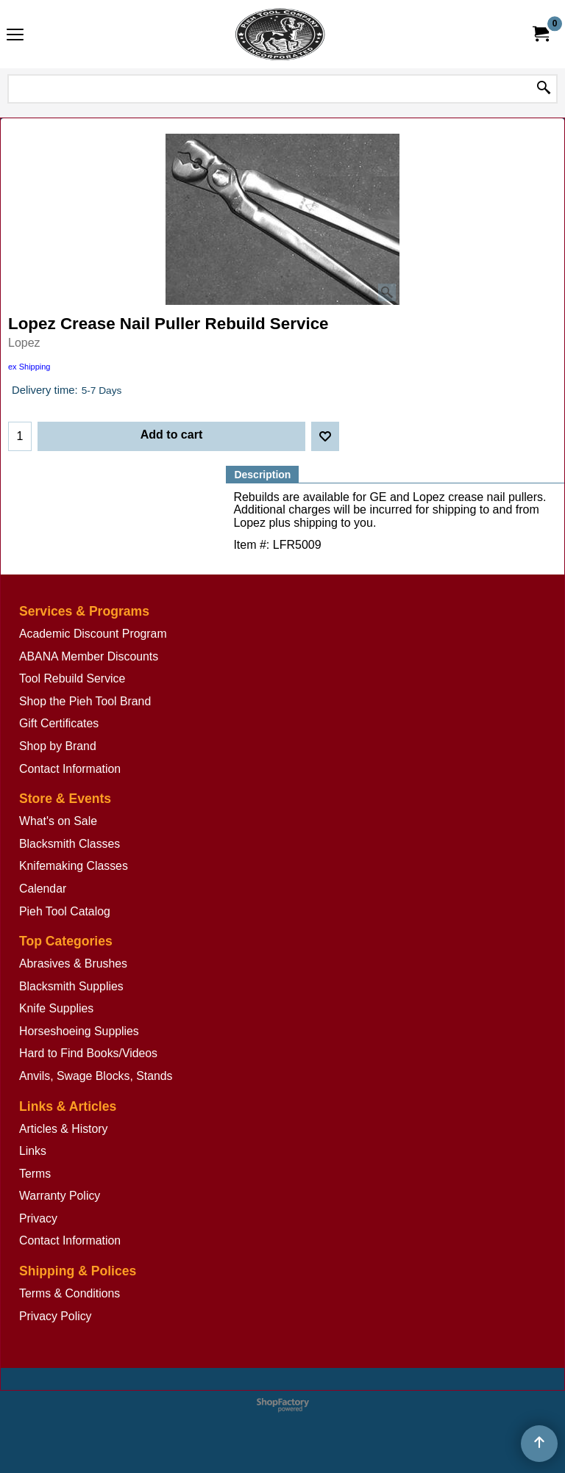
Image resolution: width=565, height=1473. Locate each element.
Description (262, 474)
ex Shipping (29, 366)
